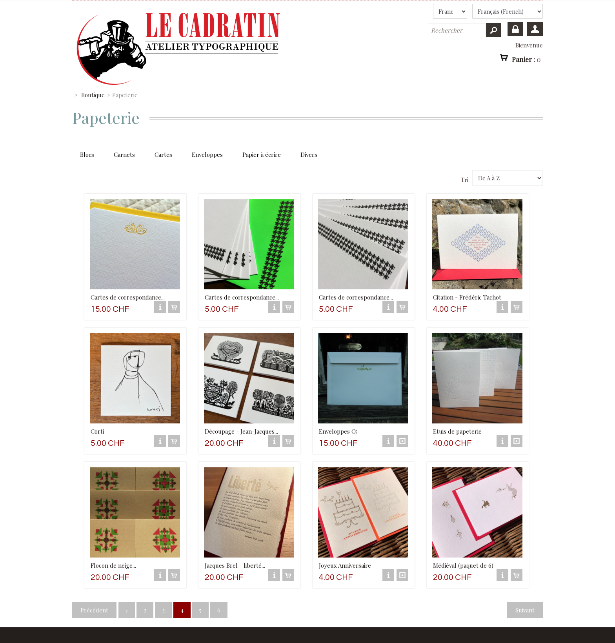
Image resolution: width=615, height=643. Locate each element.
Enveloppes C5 (338, 431)
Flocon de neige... (113, 565)
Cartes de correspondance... (128, 297)
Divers (308, 154)
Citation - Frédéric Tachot (467, 297)
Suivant (525, 610)
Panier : (526, 58)
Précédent (94, 610)
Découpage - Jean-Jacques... (241, 431)
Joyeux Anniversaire (345, 565)
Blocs (87, 154)
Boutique (93, 95)
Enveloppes (207, 154)
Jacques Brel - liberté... (235, 565)
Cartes (163, 154)
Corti (97, 431)
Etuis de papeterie (457, 431)
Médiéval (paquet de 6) (463, 565)
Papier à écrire (261, 154)
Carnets (124, 154)
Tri (464, 179)
